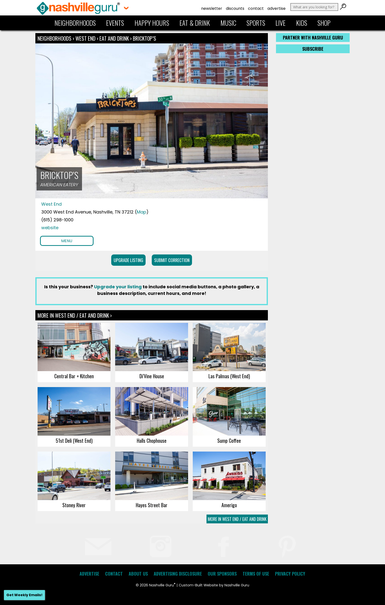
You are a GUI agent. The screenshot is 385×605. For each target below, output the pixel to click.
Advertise (276, 8)
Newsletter (211, 8)
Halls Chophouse (151, 440)
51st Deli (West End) (74, 440)
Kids (301, 23)
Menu (66, 241)
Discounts (235, 8)
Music (228, 23)
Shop (323, 23)
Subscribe (312, 49)
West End (86, 38)
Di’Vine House (151, 376)
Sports (256, 23)
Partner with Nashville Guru (313, 37)
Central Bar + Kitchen (74, 376)
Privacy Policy (290, 573)
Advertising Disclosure (178, 573)
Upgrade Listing (128, 260)
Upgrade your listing (118, 287)
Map (141, 212)
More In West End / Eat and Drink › (75, 315)
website (49, 228)
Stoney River (74, 505)
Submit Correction (172, 260)
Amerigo (229, 505)
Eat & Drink (194, 23)
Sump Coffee (229, 440)
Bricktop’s (144, 38)
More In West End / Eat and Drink (237, 519)
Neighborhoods (75, 23)
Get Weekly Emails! (24, 594)
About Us (138, 573)
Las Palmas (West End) (229, 376)
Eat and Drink (114, 38)
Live (280, 23)
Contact (256, 8)
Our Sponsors (222, 573)
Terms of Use (256, 573)
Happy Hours (152, 23)
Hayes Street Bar (151, 505)
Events (115, 23)
